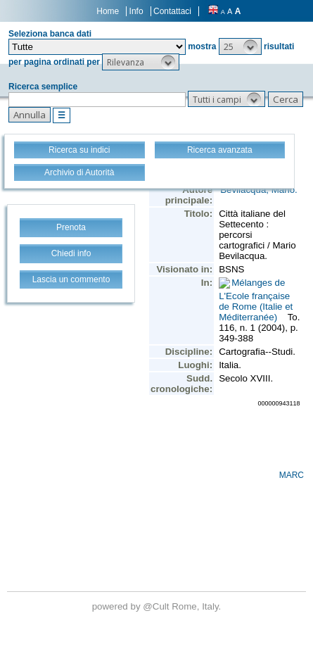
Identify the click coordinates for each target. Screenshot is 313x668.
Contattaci (172, 11)
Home (107, 11)
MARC (291, 475)
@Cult (157, 606)
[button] (240, 46)
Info (136, 11)
